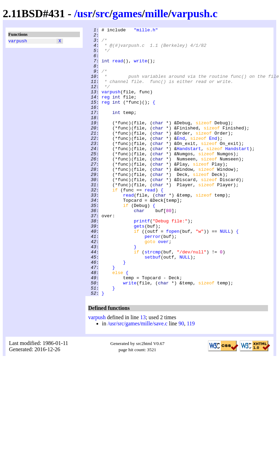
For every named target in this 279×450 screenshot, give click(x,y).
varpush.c (194, 13)
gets (139, 266)
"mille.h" (146, 31)
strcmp (153, 297)
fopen (172, 272)
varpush (17, 42)
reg (106, 111)
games (127, 13)
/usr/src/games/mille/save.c (137, 377)
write (140, 68)
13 (143, 371)
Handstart (189, 173)
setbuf (153, 303)
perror (153, 278)
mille (156, 13)
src (102, 13)
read (117, 68)
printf (142, 260)
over (163, 285)
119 (191, 377)
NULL (225, 272)
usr (84, 13)
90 (181, 377)
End (181, 161)
